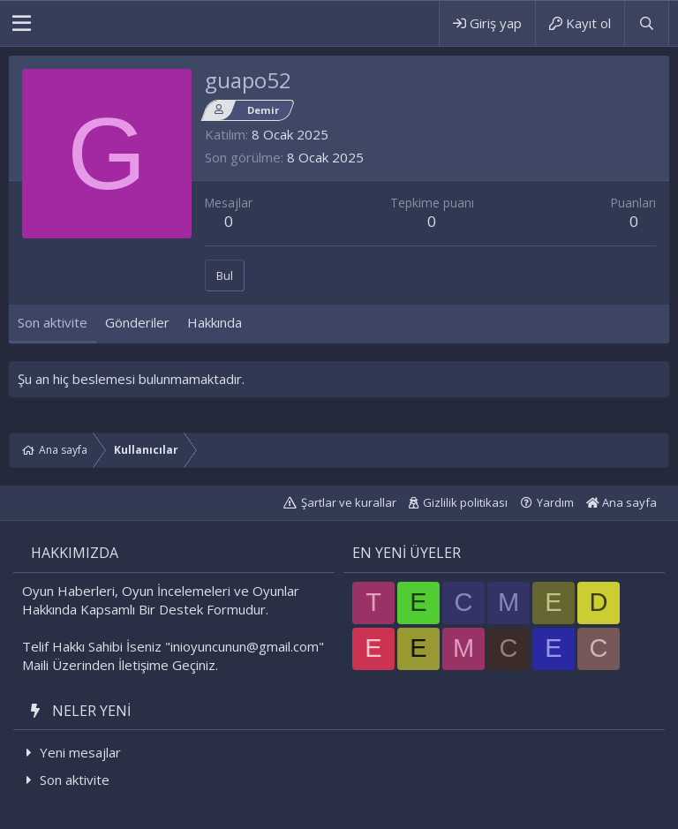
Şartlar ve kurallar (348, 502)
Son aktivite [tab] (52, 322)
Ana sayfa (621, 502)
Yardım (555, 502)
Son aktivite (74, 779)
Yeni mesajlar (80, 752)
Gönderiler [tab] (137, 322)
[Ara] (646, 23)
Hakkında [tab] (214, 322)
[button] (22, 24)
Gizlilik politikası (465, 502)
